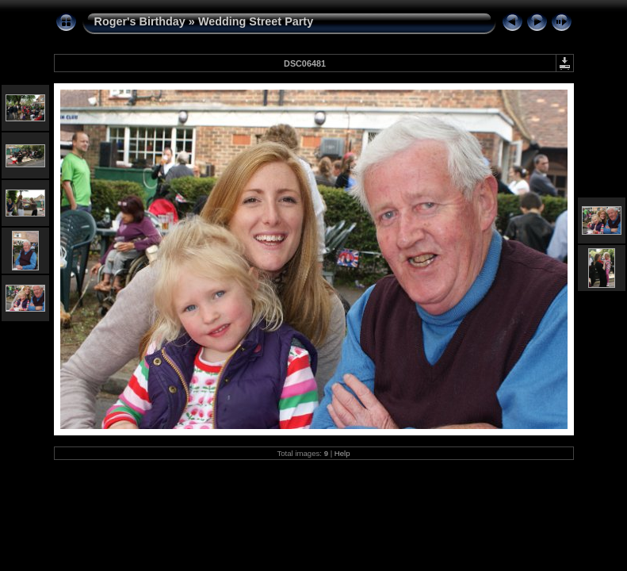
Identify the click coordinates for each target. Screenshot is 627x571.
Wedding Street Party (255, 21)
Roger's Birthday (139, 21)
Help (342, 453)
